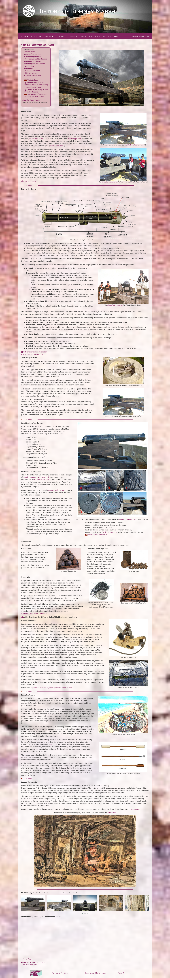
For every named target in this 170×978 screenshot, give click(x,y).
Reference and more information (35, 613)
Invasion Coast (78, 37)
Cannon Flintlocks (32, 71)
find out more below (36, 139)
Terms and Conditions (60, 973)
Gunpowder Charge (33, 61)
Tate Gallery (112, 813)
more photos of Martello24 (97, 535)
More (117, 37)
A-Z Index (36, 36)
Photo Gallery (32, 80)
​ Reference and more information (34, 352)
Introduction (30, 52)
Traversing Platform (33, 56)
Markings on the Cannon (35, 64)
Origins (49, 37)
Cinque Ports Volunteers (109, 182)
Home (25, 37)
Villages (61, 37)
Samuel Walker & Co (33, 75)
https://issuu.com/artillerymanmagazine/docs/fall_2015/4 (51, 688)
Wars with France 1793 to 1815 (33, 962)
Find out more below (28, 181)
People (107, 37)
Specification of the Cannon (36, 59)
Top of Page (27, 185)
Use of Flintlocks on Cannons (32, 354)
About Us (121, 973)
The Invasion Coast (29, 965)
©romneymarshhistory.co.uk (95, 973)
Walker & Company (109, 532)
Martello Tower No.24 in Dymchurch (36, 477)
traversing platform (74, 139)
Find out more (135, 809)
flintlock (53, 744)
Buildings (94, 37)
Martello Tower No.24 (31, 100)
